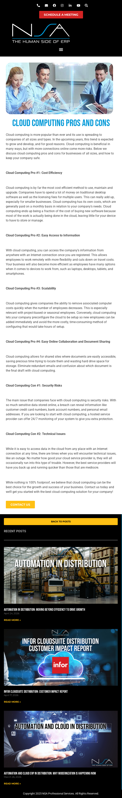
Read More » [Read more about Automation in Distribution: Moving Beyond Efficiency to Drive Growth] (12, 620)
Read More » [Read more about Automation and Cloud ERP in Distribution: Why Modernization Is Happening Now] (12, 783)
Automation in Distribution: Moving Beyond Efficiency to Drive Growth (44, 610)
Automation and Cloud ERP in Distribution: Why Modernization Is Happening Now (50, 773)
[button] (61, 49)
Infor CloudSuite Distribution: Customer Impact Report (36, 692)
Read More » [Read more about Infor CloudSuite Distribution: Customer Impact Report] (12, 701)
